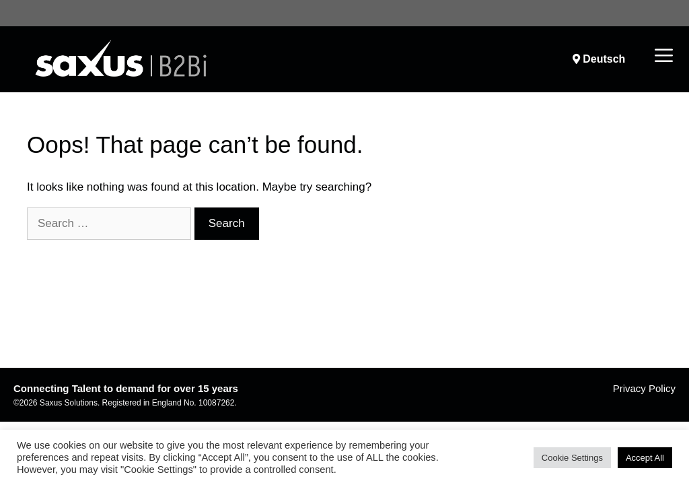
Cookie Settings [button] (572, 458)
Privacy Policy (644, 388)
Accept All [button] (645, 458)
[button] (664, 57)
